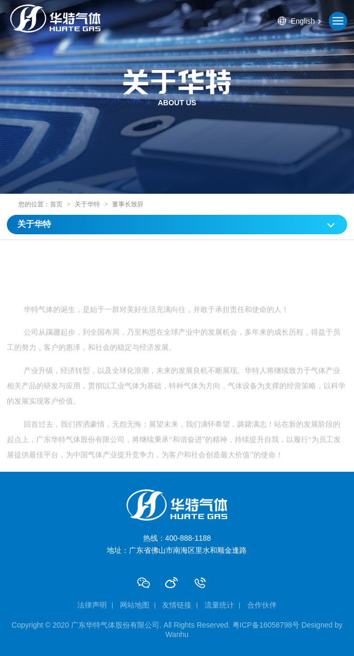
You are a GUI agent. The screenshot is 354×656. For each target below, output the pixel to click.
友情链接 (176, 605)
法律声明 (92, 605)
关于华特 (87, 204)
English (303, 21)
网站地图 (134, 605)
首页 (56, 204)
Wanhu (177, 634)
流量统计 (219, 605)
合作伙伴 (262, 605)
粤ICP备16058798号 (266, 625)
